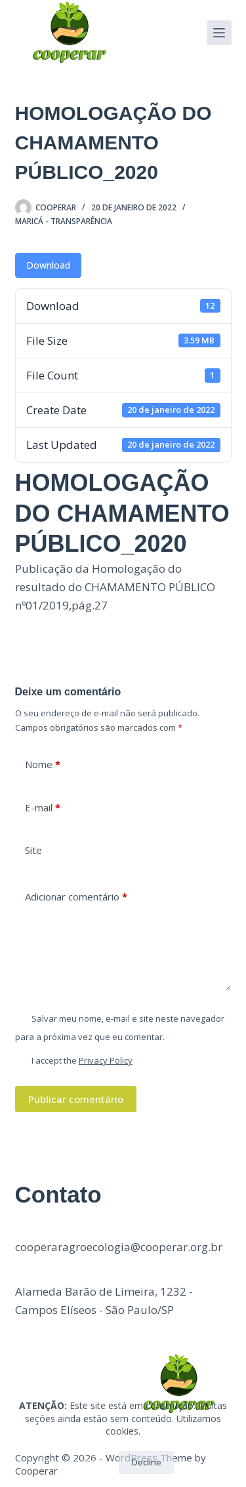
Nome (42, 764)
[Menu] (219, 32)
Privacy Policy (106, 1060)
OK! (92, 1462)
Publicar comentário (75, 1099)
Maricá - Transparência (63, 221)
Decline (146, 1462)
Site (33, 850)
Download (48, 265)
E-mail (42, 808)
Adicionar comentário (76, 897)
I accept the (82, 1060)
